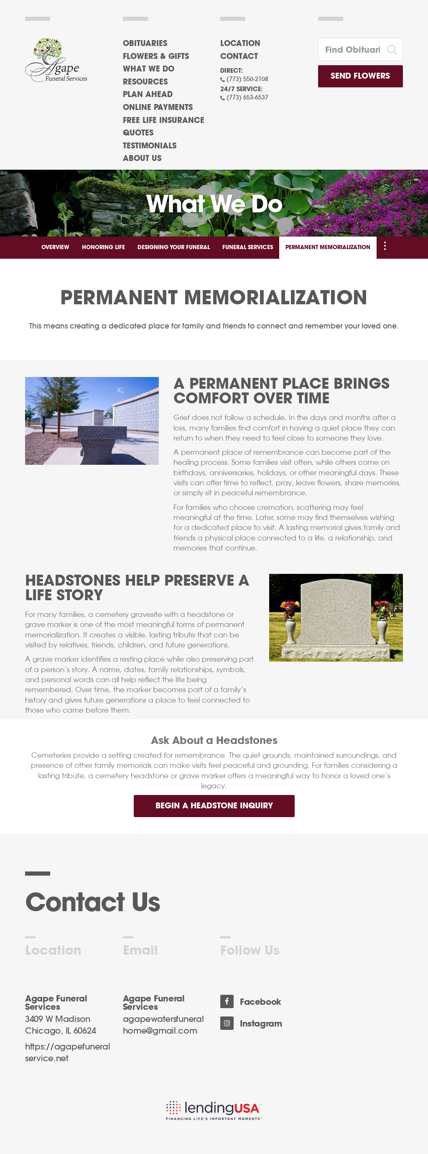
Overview (55, 247)
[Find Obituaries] (350, 49)
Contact (239, 57)
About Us (142, 159)
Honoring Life (103, 247)
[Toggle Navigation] (385, 246)
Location (240, 44)
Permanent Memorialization (327, 247)
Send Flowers (360, 76)
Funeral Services (247, 247)
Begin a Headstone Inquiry (214, 806)
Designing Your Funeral (174, 247)
